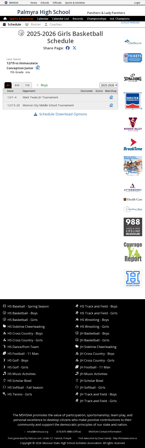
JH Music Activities (93, 374)
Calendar (43, 18)
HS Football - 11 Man (23, 353)
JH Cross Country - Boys (97, 353)
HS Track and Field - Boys (98, 306)
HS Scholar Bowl (20, 380)
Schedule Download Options (63, 114)
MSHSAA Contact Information (105, 431)
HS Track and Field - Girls (98, 313)
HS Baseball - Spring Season (28, 306)
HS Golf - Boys (18, 360)
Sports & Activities (21, 18)
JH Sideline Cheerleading (98, 347)
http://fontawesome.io (125, 438)
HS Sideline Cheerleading (26, 326)
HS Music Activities (22, 374)
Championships (96, 18)
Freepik (67, 438)
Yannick (58, 438)
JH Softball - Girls (92, 387)
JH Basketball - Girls (94, 340)
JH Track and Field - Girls (98, 401)
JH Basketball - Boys (94, 333)
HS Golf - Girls (18, 367)
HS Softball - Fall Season (25, 387)
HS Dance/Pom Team (23, 347)
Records (78, 18)
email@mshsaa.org (37, 431)
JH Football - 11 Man (95, 367)
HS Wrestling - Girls (94, 326)
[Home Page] (34, 2)
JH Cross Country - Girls (97, 360)
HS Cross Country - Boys (25, 333)
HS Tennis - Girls (20, 394)
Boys (44, 85)
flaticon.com (35, 438)
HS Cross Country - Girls (25, 340)
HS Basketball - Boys (23, 313)
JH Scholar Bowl (91, 380)
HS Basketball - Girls (23, 320)
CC (51, 438)
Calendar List (60, 18)
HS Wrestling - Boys (94, 320)
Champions (120, 18)
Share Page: (53, 48)
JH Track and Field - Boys (98, 394)
